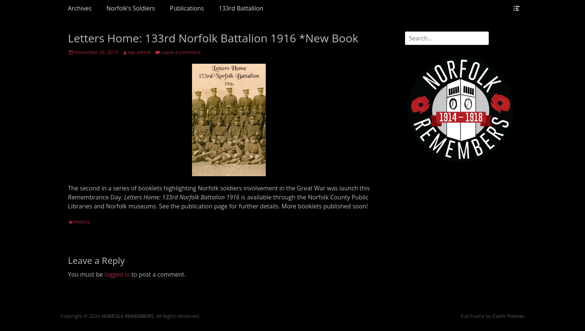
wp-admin (139, 52)
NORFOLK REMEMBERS (127, 316)
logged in (117, 274)
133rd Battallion (241, 8)
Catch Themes (509, 316)
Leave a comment (181, 52)
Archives (80, 8)
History (82, 221)
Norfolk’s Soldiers (130, 8)
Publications (187, 8)
